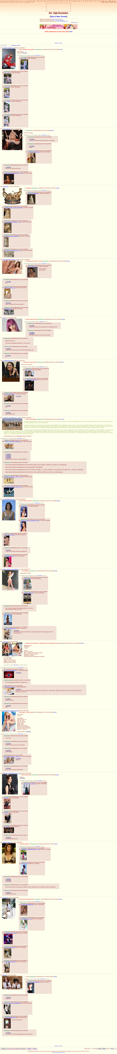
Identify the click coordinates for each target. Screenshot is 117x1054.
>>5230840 (8, 412)
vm (31, 1)
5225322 (26, 452)
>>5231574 (8, 303)
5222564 (25, 440)
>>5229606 (8, 750)
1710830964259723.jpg (8, 360)
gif (11, 1)
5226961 (49, 137)
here (70, 31)
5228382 (26, 1002)
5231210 (49, 265)
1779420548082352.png (31, 379)
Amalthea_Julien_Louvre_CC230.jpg (13, 207)
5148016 (51, 570)
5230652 (25, 346)
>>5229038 (8, 880)
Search (107, 2)
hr (15, 1)
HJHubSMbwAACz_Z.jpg (10, 933)
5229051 (43, 848)
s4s (52, 1)
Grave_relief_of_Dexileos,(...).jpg (12, 221)
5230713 (25, 835)
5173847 (51, 843)
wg (44, 1)
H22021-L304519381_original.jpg (12, 441)
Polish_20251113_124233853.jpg (11, 569)
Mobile (111, 2)
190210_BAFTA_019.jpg (29, 783)
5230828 (26, 485)
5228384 (26, 612)
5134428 (64, 261)
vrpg (38, 1)
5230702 (25, 960)
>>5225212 (28, 731)
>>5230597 (8, 768)
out (112, 1)
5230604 (49, 330)
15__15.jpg (7, 115)
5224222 (26, 995)
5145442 (53, 188)
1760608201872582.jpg (33, 152)
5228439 (43, 903)
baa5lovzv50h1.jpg (28, 592)
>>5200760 (8, 458)
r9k (50, 1)
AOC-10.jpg (28, 369)
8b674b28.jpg (7, 614)
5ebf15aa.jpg (27, 578)
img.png (5, 975)
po (114, 1)
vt (24, 2)
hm (59, 1)
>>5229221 (18, 689)
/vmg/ (55, 19)
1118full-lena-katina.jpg (33, 982)
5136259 (56, 899)
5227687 (49, 150)
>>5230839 (8, 406)
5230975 (42, 57)
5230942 (26, 249)
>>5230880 (8, 281)
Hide (72, 22)
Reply (61, 49)
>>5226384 (8, 743)
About (53, 1052)
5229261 (26, 475)
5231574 (25, 286)
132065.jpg (5, 897)
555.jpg (6, 812)
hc (93, 1)
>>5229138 (18, 672)
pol (1, 2)
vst (40, 1)
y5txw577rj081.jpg (7, 842)
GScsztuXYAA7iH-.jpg (9, 947)
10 (20, 1048)
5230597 (21, 755)
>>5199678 (8, 455)
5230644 (25, 1016)
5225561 (26, 206)
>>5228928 (8, 837)
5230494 (42, 917)
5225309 (45, 591)
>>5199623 (8, 454)
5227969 (42, 519)
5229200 (26, 811)
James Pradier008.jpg (33, 193)
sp (12, 2)
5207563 (58, 362)
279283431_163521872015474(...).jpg (30, 849)
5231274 (26, 279)
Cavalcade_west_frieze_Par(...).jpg (12, 250)
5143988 (54, 500)
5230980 (26, 114)
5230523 (59, 319)
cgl (79, 1)
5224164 (49, 980)
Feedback (57, 1052)
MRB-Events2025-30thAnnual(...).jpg (11, 773)
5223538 (49, 192)
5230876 (26, 353)
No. (54, 49)
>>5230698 (8, 892)
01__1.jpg (23, 58)
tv (20, 2)
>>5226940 (31, 139)
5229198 (26, 796)
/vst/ (58, 19)
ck (81, 1)
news (110, 1)
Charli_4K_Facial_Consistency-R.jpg (30, 520)
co (83, 1)
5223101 (46, 577)
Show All (75, 22)
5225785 (51, 712)
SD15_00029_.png (32, 266)
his (95, 1)
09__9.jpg (6, 87)
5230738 (25, 696)
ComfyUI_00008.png (9, 393)
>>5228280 (8, 705)
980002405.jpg (25, 863)
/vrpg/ (53, 19)
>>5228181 (8, 699)
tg (14, 2)
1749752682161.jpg (9, 556)
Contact (63, 1052)
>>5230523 (8, 355)
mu (105, 1)
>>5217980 (18, 396)
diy (85, 1)
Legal (60, 1052)
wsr (29, 2)
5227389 (25, 462)
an (72, 1)
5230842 (26, 410)
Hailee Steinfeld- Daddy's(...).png (11, 259)
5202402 (51, 976)
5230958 (26, 171)
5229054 (26, 876)
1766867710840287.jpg (8, 48)
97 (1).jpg (6, 826)
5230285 (25, 547)
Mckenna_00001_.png (9, 287)
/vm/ (61, 19)
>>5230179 (8, 550)
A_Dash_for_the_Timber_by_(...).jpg (11, 417)
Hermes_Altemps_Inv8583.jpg (11, 236)
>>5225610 (16, 630)
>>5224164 (8, 997)
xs (32, 2)
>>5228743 (18, 758)
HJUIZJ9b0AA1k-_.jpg (26, 918)
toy (16, 2)
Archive (18, 45)
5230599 (49, 323)
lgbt (61, 1)
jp (99, 1)
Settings (103, 2)
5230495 (25, 931)
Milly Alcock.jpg (8, 308)
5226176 (47, 368)
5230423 (25, 748)
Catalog (13, 45)
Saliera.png (5, 186)
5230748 (25, 627)
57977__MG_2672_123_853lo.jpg (12, 1003)
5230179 (25, 533)
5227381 (25, 220)
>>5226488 (31, 146)
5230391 (20, 685)
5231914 (26, 307)
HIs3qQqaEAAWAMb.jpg (27, 904)
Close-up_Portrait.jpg (9, 534)
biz (77, 1)
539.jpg (6, 798)
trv (18, 2)
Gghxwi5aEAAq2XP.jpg (10, 961)
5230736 (25, 766)
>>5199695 (8, 456)
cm (57, 1)
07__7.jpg (6, 72)
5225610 (26, 606)
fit (89, 1)
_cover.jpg (5, 641)
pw (3, 2)
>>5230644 (8, 1032)
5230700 (25, 946)
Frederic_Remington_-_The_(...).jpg (13, 476)
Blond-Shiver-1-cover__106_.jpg (12, 756)
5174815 (57, 49)
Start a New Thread (58, 17)
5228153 (78, 643)
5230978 (26, 85)
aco (67, 1)
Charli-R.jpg (24, 506)
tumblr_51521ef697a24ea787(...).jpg (13, 173)
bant (74, 1)
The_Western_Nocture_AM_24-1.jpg (13, 486)
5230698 (25, 884)
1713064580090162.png (9, 499)
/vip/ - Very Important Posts (62, 21)
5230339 (25, 741)
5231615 (26, 300)
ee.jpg (4, 317)
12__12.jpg (7, 101)
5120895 (53, 774)
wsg (26, 2)
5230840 (26, 403)
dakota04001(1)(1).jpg (9, 687)
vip (54, 1)
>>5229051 (8, 879)
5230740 (25, 703)
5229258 (26, 234)
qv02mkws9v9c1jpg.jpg (10, 628)
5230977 (26, 71)
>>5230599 (31, 333)
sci (7, 2)
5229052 (43, 862)
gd (91, 1)
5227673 (49, 143)
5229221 (28, 680)
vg (28, 1)
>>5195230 (8, 167)
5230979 (26, 100)
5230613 (25, 338)
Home (115, 2)
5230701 (25, 890)
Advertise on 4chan (58, 43)
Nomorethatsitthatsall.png (10, 670)
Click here (37, 55)
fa (87, 1)
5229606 (26, 735)
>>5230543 (31, 325)
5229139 (21, 669)
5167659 (48, 130)
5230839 (26, 392)
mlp (103, 1)
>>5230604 (8, 348)
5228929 (45, 782)
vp (22, 2)
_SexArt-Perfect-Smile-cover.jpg (10, 710)
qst (5, 2)
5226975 (46, 378)
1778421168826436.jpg (10, 1017)
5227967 (42, 505)
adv (69, 1)
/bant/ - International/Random (58, 20)
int (97, 1)
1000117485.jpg (7, 129)
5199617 (58, 419)
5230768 (25, 554)
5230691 (25, 1030)
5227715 (26, 165)
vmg (34, 1)
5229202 (26, 825)
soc (10, 2)
